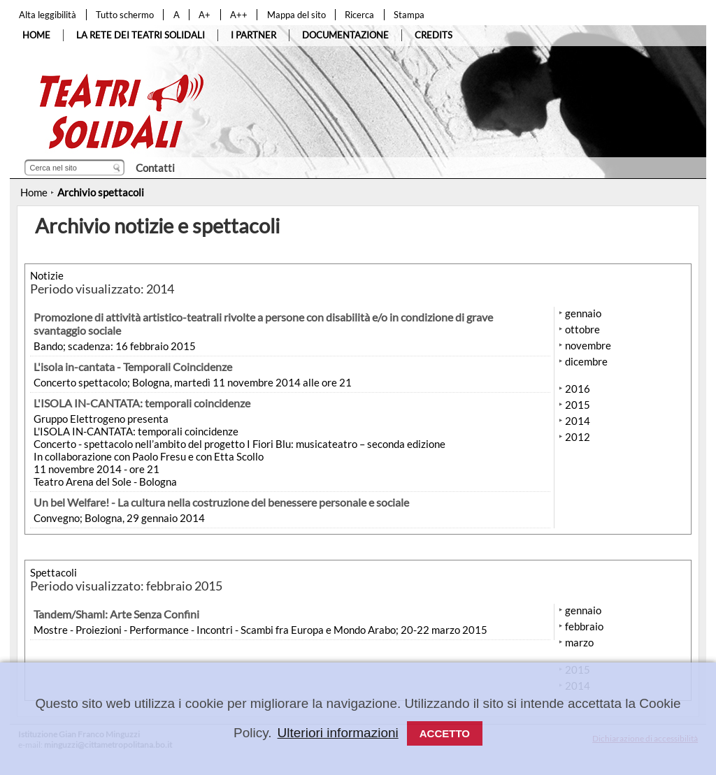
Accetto (445, 733)
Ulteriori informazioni (338, 732)
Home (34, 192)
